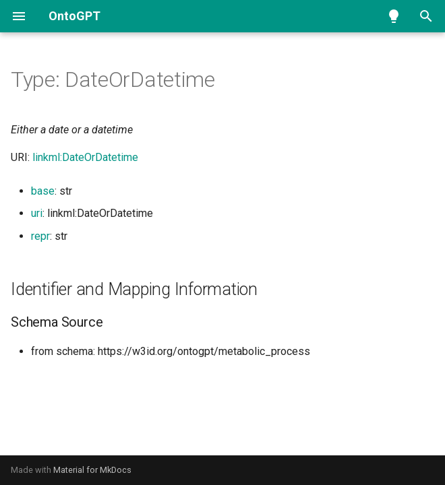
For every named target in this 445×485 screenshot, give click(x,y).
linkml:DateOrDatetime (85, 157)
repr (40, 236)
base (43, 191)
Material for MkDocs (92, 470)
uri (36, 213)
